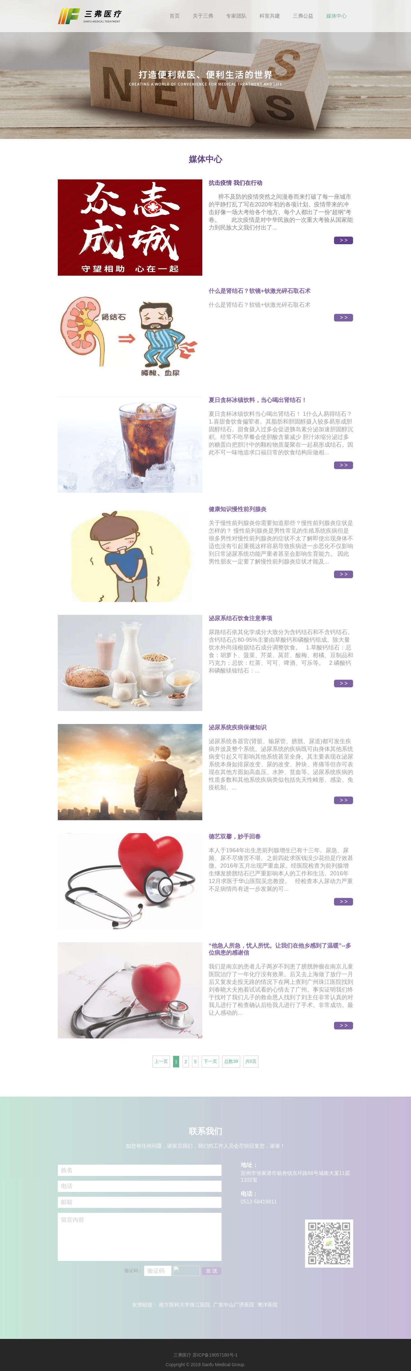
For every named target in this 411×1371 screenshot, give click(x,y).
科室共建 (269, 16)
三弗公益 (303, 16)
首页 (175, 16)
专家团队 (236, 16)
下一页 (210, 1061)
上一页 (161, 1061)
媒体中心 (336, 16)
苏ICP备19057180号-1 (215, 1355)
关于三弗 (203, 16)
